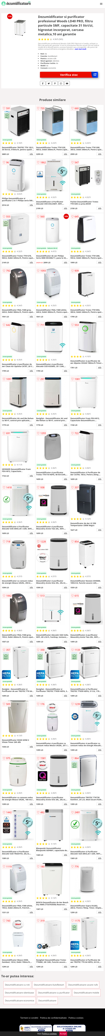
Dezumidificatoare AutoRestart (49, 984)
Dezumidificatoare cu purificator (54, 992)
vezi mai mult (80, 49)
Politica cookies (75, 1017)
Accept (63, 1033)
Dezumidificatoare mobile (86, 992)
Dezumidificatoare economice (19, 1000)
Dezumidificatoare (47, 1000)
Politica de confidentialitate (53, 1017)
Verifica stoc (79, 75)
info (31, 154)
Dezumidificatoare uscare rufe (83, 984)
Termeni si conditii (29, 1017)
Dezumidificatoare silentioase (19, 992)
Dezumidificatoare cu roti (17, 984)
